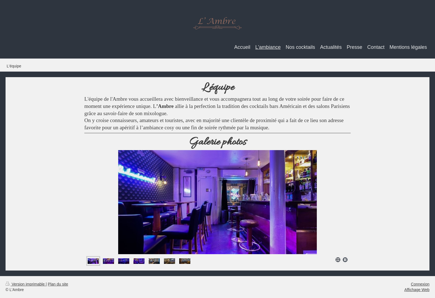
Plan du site (58, 284)
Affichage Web (416, 289)
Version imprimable (26, 284)
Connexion (420, 284)
